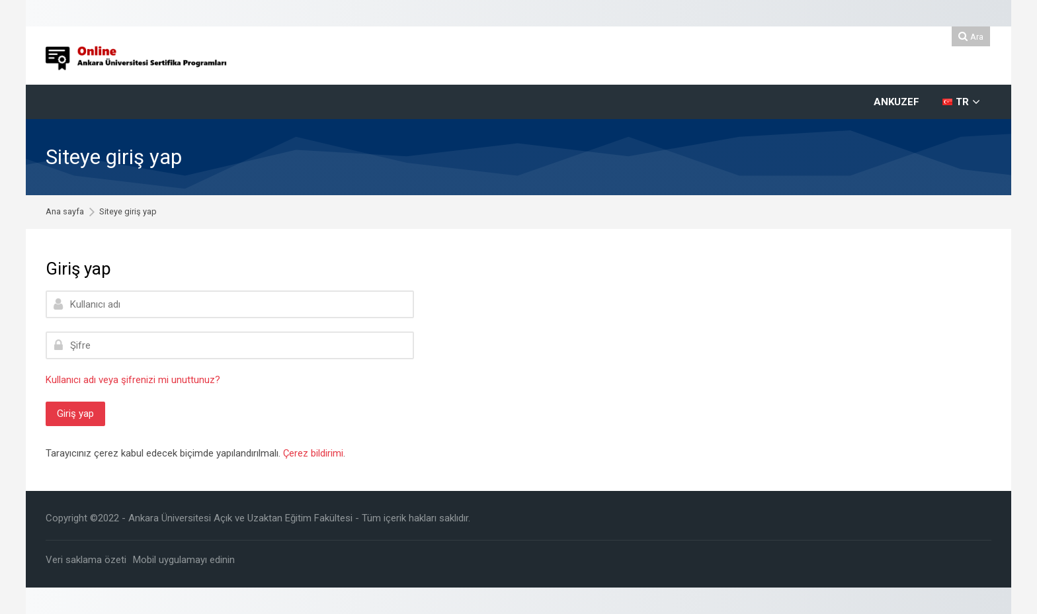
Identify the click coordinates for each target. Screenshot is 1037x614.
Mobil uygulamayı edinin (184, 560)
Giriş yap (75, 413)
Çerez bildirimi (313, 453)
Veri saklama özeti (86, 560)
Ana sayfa (65, 212)
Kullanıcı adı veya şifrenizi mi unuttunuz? (133, 380)
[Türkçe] (961, 102)
